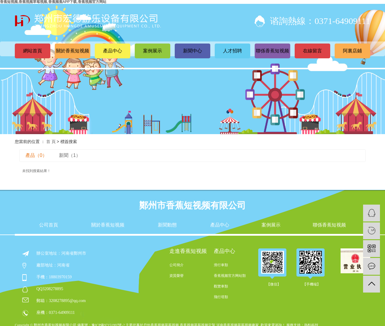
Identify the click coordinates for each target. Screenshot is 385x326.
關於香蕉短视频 (72, 50)
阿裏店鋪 (352, 50)
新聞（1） (70, 155)
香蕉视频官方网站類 (230, 276)
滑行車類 (221, 265)
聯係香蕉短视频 (272, 50)
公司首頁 (48, 225)
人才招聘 (232, 50)
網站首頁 (32, 50)
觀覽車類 (221, 286)
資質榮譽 (176, 276)
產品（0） (36, 155)
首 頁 (51, 141)
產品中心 (112, 50)
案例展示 (152, 50)
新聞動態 (167, 225)
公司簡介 (176, 265)
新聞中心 (192, 50)
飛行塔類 (221, 297)
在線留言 (312, 50)
